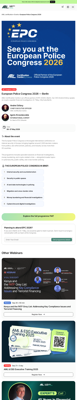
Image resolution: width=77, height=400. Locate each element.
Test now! (52, 1)
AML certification (7, 14)
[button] (38, 53)
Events (16, 14)
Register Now (38, 314)
